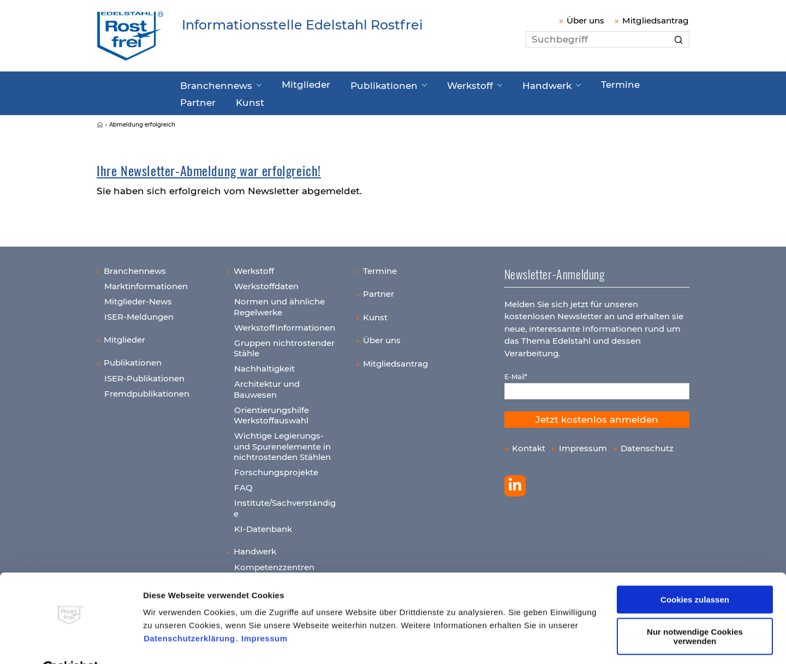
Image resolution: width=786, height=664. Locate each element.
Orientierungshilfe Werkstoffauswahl (271, 410)
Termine (569, 83)
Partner (621, 83)
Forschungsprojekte (276, 467)
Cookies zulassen (694, 573)
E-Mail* (515, 372)
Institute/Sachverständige (285, 503)
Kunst (193, 99)
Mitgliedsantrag (655, 20)
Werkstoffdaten (266, 281)
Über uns (585, 20)
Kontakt (528, 443)
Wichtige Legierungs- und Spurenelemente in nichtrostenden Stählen (282, 441)
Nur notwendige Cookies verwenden (695, 610)
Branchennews (212, 83)
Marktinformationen (146, 281)
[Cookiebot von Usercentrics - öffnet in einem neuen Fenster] (70, 643)
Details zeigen (171, 642)
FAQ (243, 482)
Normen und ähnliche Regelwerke (279, 302)
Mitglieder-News (138, 296)
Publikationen (360, 83)
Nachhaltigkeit (264, 363)
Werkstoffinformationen (284, 323)
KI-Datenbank (263, 524)
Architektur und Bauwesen (267, 384)
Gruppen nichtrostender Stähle (284, 343)
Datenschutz (647, 443)
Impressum (264, 612)
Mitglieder (291, 83)
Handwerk (504, 83)
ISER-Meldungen (139, 312)
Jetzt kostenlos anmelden (596, 414)
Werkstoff (435, 83)
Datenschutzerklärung (189, 612)
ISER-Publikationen (144, 373)
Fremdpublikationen (146, 389)
